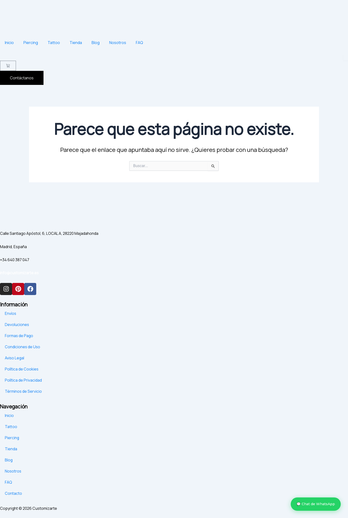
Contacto (13, 493)
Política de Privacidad (23, 380)
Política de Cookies (22, 369)
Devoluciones (17, 324)
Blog (96, 42)
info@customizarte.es (20, 273)
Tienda (76, 42)
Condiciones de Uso (23, 346)
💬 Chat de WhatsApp (316, 504)
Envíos (10, 313)
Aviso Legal (15, 358)
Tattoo (54, 42)
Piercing (30, 42)
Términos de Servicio (23, 391)
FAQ (139, 42)
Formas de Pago (19, 335)
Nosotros (117, 42)
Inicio (9, 42)
